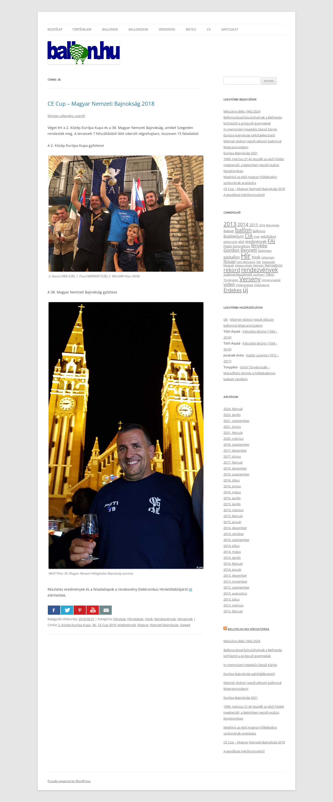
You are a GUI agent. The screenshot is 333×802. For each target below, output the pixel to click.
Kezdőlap (55, 29)
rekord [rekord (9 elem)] (231, 269)
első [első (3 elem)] (241, 241)
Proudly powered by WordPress (69, 781)
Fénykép (119, 619)
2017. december (235, 450)
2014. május (232, 551)
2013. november (235, 581)
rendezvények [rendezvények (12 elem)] (259, 270)
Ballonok (110, 29)
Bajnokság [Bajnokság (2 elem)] (272, 225)
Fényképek (135, 619)
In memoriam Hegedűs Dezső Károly (250, 129)
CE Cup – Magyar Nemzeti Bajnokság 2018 (101, 103)
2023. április (232, 415)
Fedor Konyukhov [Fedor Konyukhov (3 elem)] (236, 246)
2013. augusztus (235, 593)
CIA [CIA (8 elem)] (249, 235)
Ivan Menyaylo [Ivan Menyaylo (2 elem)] (246, 262)
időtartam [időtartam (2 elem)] (267, 257)
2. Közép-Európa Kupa (74, 625)
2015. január (232, 522)
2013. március (233, 605)
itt (190, 589)
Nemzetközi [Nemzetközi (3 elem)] (273, 265)
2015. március (233, 510)
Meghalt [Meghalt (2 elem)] (228, 265)
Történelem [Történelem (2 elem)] (230, 280)
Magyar (143, 625)
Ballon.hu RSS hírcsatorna (248, 629)
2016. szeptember (236, 474)
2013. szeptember (236, 587)
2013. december (235, 575)
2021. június (232, 426)
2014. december (235, 528)
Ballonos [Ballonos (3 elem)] (259, 231)
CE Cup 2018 (107, 625)
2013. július (231, 599)
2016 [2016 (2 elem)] (262, 225)
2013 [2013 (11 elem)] (229, 224)
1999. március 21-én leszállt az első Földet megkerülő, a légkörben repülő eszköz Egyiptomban (253, 165)
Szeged (185, 625)
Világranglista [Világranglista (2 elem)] (244, 285)
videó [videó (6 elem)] (229, 284)
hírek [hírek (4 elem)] (256, 257)
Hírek (149, 619)
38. (94, 625)
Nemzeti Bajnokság (164, 625)
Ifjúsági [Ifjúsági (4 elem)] (229, 261)
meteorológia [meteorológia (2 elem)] (243, 265)
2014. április (232, 557)
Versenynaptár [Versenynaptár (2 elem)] (271, 280)
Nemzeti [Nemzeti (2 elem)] (258, 265)
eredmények (126, 625)
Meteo (191, 29)
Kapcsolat (230, 29)
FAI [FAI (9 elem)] (271, 240)
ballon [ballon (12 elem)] (243, 230)
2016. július (231, 480)
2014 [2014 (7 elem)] (242, 224)
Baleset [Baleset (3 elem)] (228, 231)
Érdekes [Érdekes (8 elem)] (232, 290)
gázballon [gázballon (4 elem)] (231, 257)
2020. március (233, 438)
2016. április (232, 498)
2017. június (232, 456)
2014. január (232, 569)
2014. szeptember (236, 540)
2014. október (233, 534)
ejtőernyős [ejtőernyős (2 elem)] (230, 242)
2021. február (233, 432)
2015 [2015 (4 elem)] (253, 224)
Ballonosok (138, 29)
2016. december (235, 468)
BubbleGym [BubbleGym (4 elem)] (233, 236)
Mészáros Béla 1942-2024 (241, 111)
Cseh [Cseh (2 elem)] (257, 236)
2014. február (233, 563)
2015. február (233, 516)
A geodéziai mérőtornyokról (244, 194)
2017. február (233, 462)
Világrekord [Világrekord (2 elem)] (261, 285)
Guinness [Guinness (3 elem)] (265, 250)
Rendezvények (165, 619)
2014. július (231, 546)
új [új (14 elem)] (245, 289)
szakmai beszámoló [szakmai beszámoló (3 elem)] (237, 274)
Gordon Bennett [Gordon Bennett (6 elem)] (240, 250)
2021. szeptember (236, 420)
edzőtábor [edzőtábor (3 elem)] (268, 236)
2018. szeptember (236, 444)
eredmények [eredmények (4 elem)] (256, 241)
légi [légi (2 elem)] (258, 262)
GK (225, 319)
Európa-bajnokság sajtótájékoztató (249, 135)
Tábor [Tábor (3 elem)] (270, 274)
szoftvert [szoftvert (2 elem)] (259, 274)
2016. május (232, 492)
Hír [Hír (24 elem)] (246, 256)
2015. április (232, 504)
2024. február (233, 409)
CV (209, 29)
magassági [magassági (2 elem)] (268, 262)
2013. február (233, 611)
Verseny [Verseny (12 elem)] (250, 279)
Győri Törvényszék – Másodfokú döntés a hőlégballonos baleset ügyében (249, 373)
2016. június (232, 486)
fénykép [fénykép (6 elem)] (259, 246)
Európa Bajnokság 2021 (240, 153)
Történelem (81, 29)
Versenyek (167, 29)
